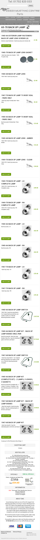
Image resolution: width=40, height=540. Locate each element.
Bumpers (19, 17)
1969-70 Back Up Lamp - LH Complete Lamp (21, 470)
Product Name (5, 31)
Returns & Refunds (20, 491)
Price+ (36, 31)
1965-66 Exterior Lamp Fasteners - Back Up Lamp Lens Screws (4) (21, 466)
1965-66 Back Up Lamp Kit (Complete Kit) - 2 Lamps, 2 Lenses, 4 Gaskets (21, 458)
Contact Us (4, 533)
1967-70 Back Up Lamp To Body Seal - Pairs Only (21, 462)
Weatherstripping (11, 19)
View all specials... (29, 474)
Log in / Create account (32, 24)
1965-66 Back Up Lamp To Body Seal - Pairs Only (21, 464)
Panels (7, 17)
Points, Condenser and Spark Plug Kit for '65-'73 (14, 478)
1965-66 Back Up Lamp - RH (21, 463)
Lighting (13, 17)
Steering (25, 19)
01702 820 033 (22, 1)
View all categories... (33, 22)
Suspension (26, 17)
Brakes (32, 17)
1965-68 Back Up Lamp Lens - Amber (21, 468)
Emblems (31, 19)
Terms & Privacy (17, 531)
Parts (20, 14)
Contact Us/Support (20, 494)
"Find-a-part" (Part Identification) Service (22, 490)
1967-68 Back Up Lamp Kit (21, 460)
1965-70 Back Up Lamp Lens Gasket (21, 456)
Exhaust (19, 19)
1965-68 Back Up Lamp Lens (21, 455)
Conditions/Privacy (20, 493)
